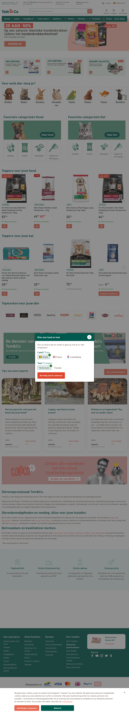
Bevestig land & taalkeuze (51, 375)
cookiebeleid (67, 701)
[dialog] (64, 357)
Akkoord (57, 708)
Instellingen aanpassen (27, 708)
